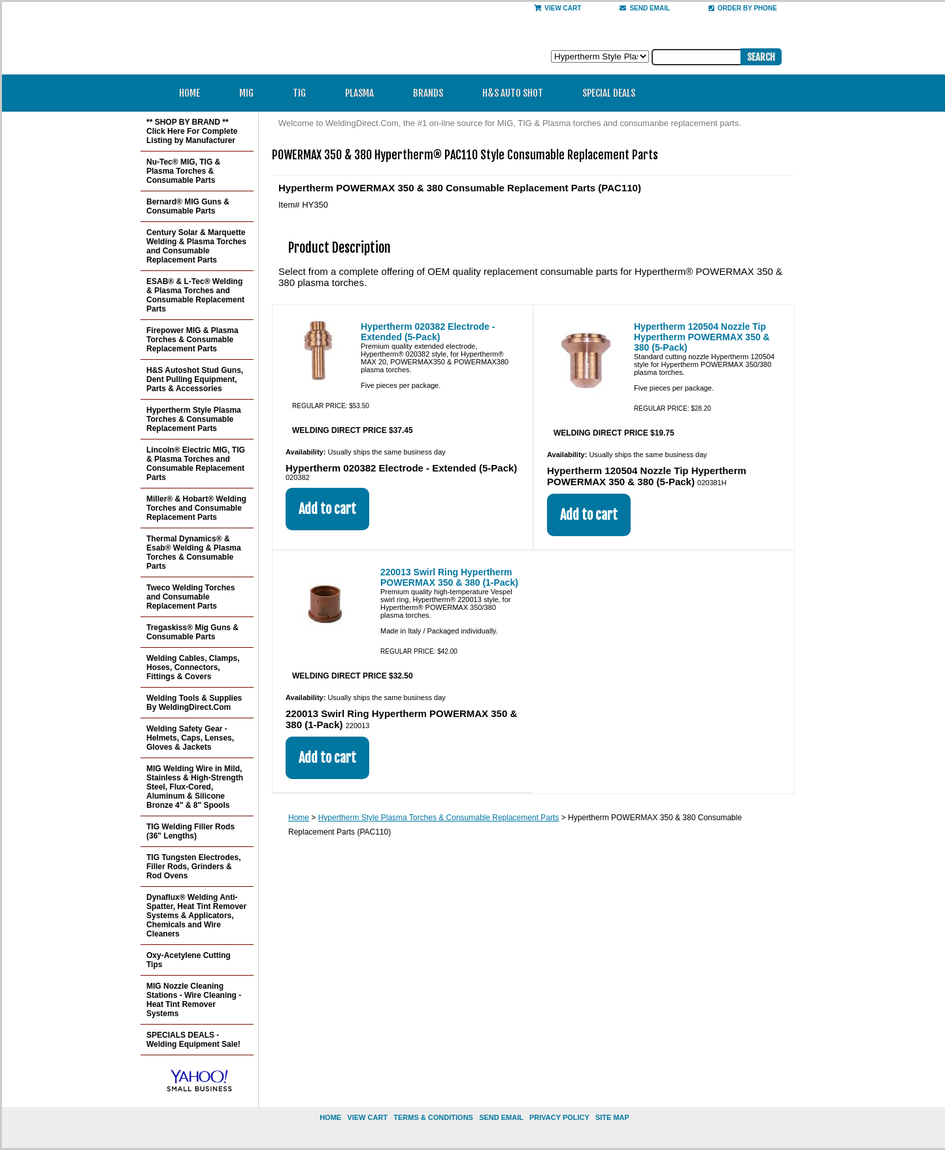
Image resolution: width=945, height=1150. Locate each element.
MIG (250, 93)
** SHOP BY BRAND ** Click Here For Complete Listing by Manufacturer (191, 131)
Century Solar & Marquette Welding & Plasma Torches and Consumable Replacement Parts (196, 246)
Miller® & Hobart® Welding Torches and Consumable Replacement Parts (196, 508)
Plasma (363, 93)
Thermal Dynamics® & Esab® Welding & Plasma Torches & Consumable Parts (193, 552)
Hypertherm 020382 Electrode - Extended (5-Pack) (428, 331)
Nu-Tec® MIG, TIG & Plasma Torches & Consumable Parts (183, 171)
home (330, 1117)
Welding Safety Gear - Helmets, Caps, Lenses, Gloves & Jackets (190, 738)
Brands (432, 93)
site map (612, 1117)
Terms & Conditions (433, 1117)
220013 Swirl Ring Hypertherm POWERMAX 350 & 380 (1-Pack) (449, 577)
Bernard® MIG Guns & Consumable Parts (187, 206)
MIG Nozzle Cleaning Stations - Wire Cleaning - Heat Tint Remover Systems (193, 1000)
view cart (367, 1117)
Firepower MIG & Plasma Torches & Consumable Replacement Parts (192, 339)
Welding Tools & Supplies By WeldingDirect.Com (194, 703)
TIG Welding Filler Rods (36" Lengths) (190, 831)
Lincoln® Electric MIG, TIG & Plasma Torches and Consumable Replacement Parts (195, 463)
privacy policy (559, 1117)
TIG (303, 93)
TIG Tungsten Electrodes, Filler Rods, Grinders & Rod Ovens (193, 866)
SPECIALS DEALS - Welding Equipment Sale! (193, 1039)
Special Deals (608, 93)
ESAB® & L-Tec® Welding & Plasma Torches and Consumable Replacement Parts (195, 295)
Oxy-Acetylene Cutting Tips (188, 960)
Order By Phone (742, 8)
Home (189, 93)
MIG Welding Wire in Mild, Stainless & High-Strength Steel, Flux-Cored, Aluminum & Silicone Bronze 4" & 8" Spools (194, 787)
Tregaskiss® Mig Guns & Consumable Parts (192, 632)
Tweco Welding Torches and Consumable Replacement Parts (190, 597)
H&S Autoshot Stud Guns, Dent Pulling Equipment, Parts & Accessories (194, 379)
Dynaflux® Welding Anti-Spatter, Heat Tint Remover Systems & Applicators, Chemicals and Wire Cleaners (196, 915)
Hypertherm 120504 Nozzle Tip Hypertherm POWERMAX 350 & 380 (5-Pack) (702, 337)
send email (645, 8)
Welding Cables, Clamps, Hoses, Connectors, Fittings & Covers (192, 667)
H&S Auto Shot (512, 93)
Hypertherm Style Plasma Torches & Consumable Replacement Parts (438, 817)
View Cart (557, 8)
